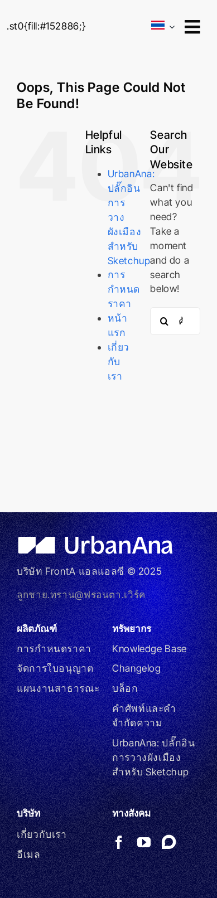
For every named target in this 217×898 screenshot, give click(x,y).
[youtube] (144, 842)
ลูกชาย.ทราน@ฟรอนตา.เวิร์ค (81, 594)
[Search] (164, 321)
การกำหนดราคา (124, 289)
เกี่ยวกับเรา (119, 361)
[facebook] (119, 842)
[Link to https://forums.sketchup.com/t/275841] (169, 842)
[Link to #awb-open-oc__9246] (192, 27)
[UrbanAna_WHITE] (98, 540)
